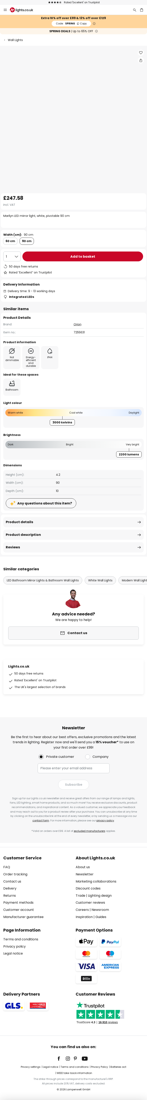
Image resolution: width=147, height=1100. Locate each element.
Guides (100, 917)
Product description (23, 534)
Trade (80, 895)
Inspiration (84, 917)
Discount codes (88, 888)
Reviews (13, 547)
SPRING (71, 23)
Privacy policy (14, 946)
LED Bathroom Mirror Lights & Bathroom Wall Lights (43, 580)
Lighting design (100, 895)
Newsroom (100, 909)
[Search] (134, 10)
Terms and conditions (20, 939)
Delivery (9, 888)
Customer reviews (90, 902)
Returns (9, 895)
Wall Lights (15, 40)
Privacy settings (31, 1067)
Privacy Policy (99, 1067)
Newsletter (85, 874)
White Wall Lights (100, 580)
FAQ (6, 867)
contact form (40, 820)
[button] (141, 53)
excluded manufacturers (89, 831)
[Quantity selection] (12, 256)
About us (83, 867)
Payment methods (18, 902)
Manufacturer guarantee (23, 917)
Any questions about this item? (44, 503)
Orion (77, 324)
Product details (19, 522)
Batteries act (118, 1067)
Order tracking (15, 874)
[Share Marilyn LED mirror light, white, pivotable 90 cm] (141, 60)
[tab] (37, 887)
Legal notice (13, 953)
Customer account (18, 909)
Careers (82, 909)
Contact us (12, 881)
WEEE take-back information (74, 1073)
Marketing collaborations (96, 881)
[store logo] (24, 10)
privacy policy (105, 820)
